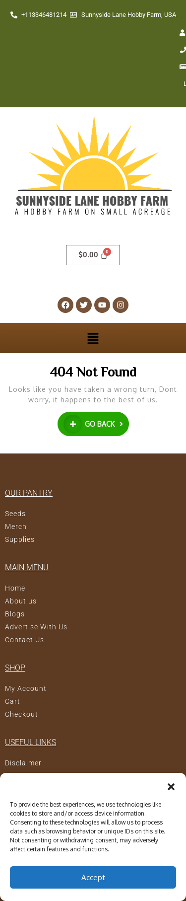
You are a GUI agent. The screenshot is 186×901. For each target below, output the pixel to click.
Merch (16, 493)
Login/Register (90, 50)
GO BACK (96, 389)
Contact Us (91, 33)
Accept (93, 877)
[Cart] (93, 221)
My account (35, 33)
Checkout (21, 680)
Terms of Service (34, 768)
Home (15, 554)
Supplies (20, 506)
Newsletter (146, 33)
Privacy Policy (30, 755)
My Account (26, 655)
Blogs (15, 580)
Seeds (15, 480)
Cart (12, 668)
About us (21, 567)
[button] (171, 785)
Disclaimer (23, 729)
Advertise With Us (36, 593)
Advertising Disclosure (44, 742)
